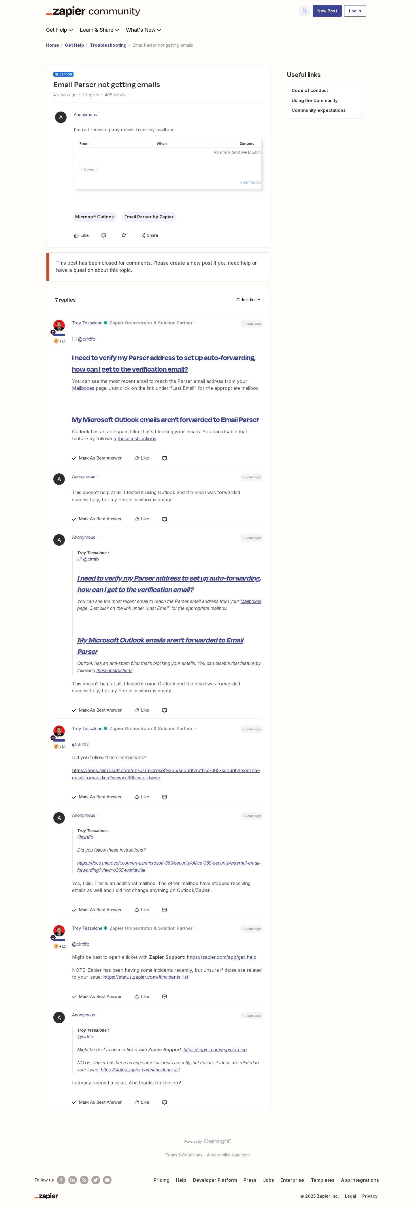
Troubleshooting (108, 45)
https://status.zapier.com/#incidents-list (145, 977)
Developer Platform (215, 1180)
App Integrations (360, 1180)
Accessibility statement (228, 1154)
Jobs (268, 1180)
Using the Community (315, 100)
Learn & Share (100, 29)
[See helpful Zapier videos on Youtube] (107, 1180)
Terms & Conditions (183, 1154)
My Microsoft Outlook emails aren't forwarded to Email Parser (165, 419)
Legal (350, 1196)
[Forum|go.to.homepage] (94, 11)
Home (52, 45)
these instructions (137, 438)
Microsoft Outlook (94, 217)
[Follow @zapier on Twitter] (95, 1180)
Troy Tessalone (87, 323)
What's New (144, 29)
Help (181, 1180)
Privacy (370, 1196)
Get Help (60, 29)
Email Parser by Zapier (148, 217)
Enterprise (292, 1180)
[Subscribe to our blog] (84, 1180)
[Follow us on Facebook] (61, 1180)
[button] (327, 11)
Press (250, 1180)
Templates (323, 1180)
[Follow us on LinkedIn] (72, 1180)
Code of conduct (310, 90)
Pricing (161, 1180)
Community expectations (319, 110)
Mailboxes (83, 388)
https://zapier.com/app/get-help (221, 957)
